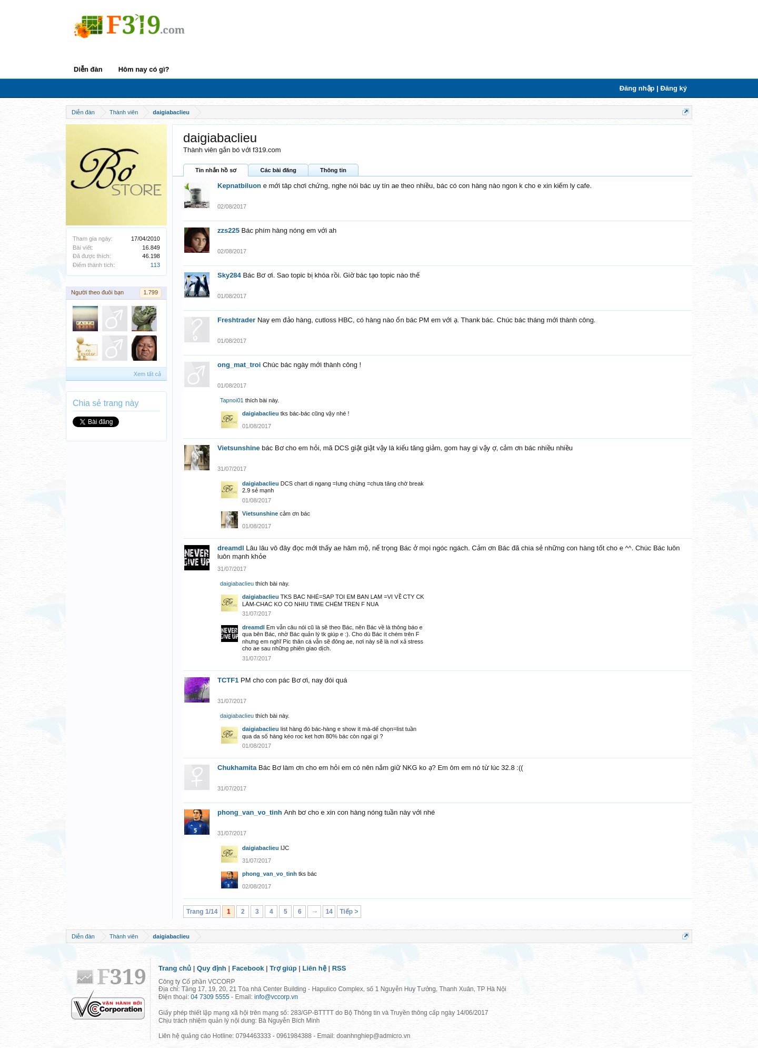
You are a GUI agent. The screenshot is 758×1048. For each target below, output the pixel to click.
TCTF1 (227, 680)
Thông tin (333, 170)
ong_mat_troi (239, 365)
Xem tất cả (147, 374)
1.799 (150, 292)
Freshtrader (236, 320)
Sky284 (229, 275)
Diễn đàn (88, 69)
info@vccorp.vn (276, 997)
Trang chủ (174, 968)
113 (155, 265)
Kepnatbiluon (239, 186)
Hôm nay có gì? (143, 69)
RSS (339, 968)
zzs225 (228, 230)
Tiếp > (349, 911)
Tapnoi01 (232, 400)
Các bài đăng (278, 170)
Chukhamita (236, 768)
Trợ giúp (283, 968)
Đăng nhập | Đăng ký (653, 88)
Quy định (211, 968)
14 (329, 911)
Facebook (248, 968)
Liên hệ (314, 968)
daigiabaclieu (260, 413)
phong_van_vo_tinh (249, 812)
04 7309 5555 (210, 997)
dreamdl (230, 548)
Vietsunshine (238, 448)
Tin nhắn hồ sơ (215, 170)
